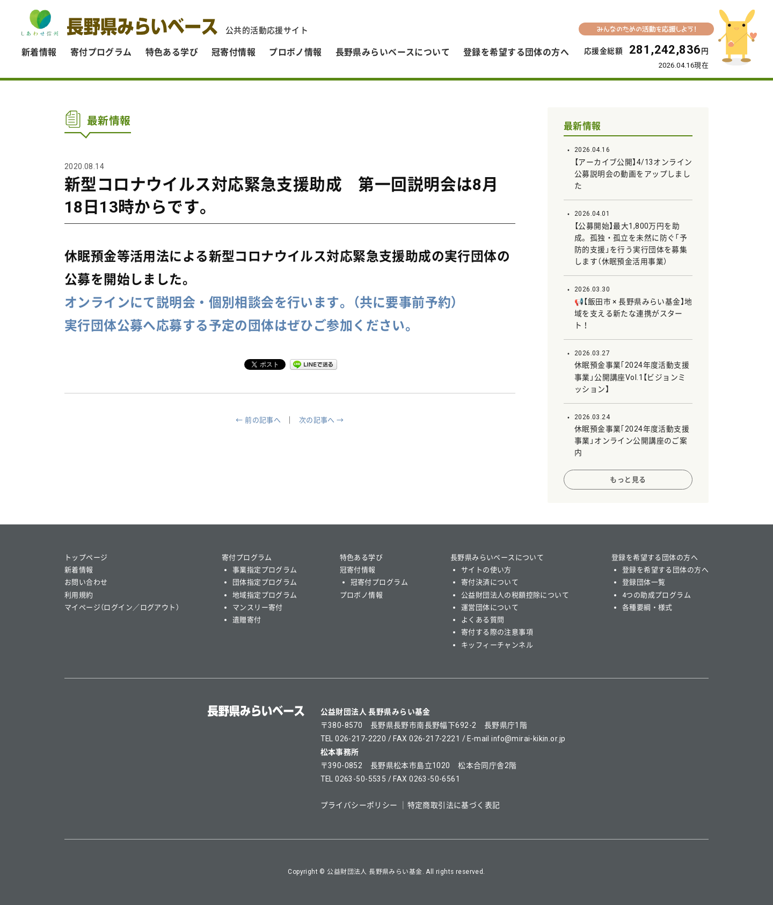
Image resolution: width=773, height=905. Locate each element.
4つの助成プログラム (656, 595)
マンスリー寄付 (257, 607)
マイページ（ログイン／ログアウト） (121, 607)
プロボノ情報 (295, 52)
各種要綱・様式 (647, 607)
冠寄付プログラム (379, 582)
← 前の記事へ (258, 420)
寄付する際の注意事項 (497, 632)
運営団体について (490, 607)
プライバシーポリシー (359, 805)
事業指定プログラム (264, 570)
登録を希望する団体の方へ (516, 52)
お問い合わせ (86, 582)
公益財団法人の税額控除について (515, 595)
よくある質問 (483, 620)
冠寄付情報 (234, 52)
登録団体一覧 (644, 582)
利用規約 (78, 595)
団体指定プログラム (264, 582)
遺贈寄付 (246, 620)
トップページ (86, 557)
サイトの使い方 (486, 570)
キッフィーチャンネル (497, 645)
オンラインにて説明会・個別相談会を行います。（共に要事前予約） (261, 302)
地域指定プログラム (264, 595)
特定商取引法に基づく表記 (453, 805)
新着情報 (39, 52)
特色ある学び (172, 52)
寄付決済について (490, 582)
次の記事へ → (321, 420)
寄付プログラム (101, 52)
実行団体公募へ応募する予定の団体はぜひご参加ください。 (241, 325)
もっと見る (628, 480)
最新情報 (582, 126)
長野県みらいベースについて (393, 52)
